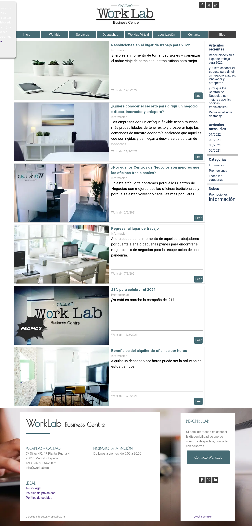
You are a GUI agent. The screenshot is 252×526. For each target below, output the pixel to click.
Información (119, 50)
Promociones (120, 295)
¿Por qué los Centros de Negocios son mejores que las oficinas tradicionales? (220, 97)
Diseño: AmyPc (202, 516)
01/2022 (215, 134)
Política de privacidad (41, 493)
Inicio (26, 34)
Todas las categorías (216, 178)
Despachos (110, 34)
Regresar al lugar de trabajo (135, 228)
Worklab (54, 34)
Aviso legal (33, 488)
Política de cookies (39, 498)
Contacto (194, 34)
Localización (166, 34)
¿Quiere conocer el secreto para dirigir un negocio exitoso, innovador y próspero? (222, 75)
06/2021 (215, 145)
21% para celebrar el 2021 (133, 289)
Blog (222, 34)
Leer (198, 96)
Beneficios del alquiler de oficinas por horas (149, 351)
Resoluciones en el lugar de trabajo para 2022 (150, 45)
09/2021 (215, 140)
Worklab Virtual (138, 34)
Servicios (82, 34)
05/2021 (215, 150)
